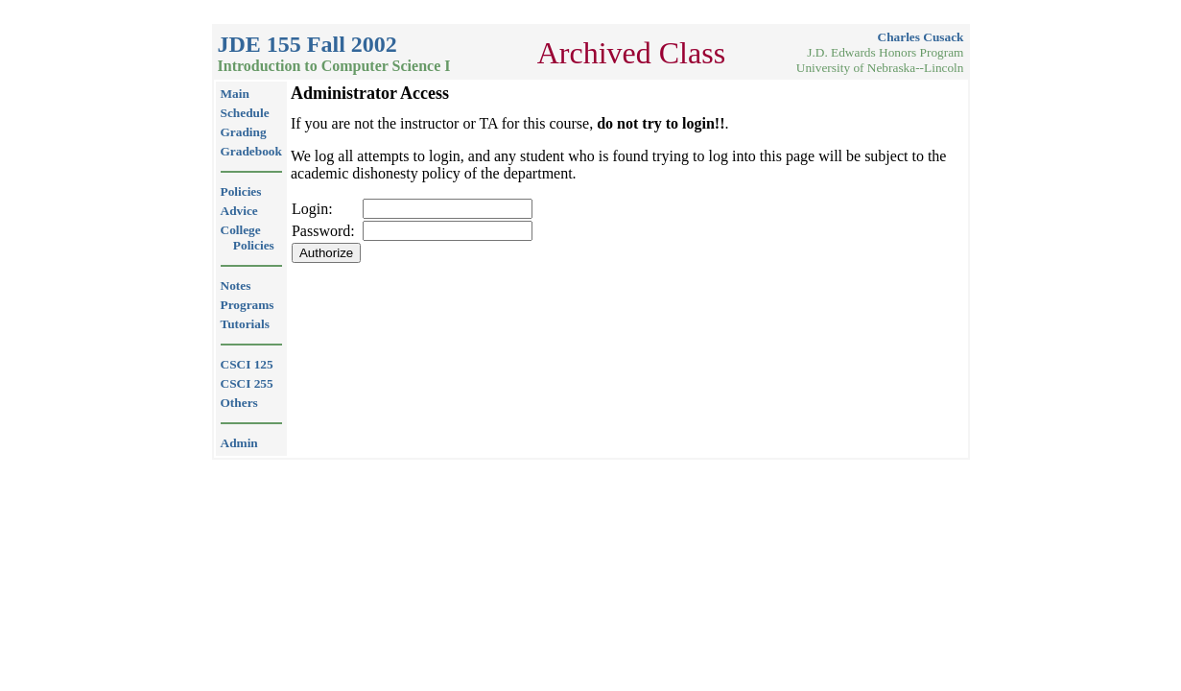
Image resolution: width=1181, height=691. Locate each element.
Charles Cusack (921, 37)
